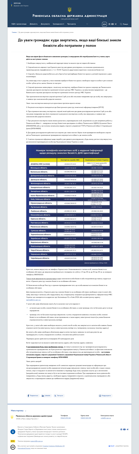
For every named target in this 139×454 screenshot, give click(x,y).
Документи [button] (45, 24)
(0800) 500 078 (86, 418)
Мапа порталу (17, 411)
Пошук (125, 24)
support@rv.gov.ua (36, 441)
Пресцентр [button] (71, 24)
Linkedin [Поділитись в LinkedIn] (47, 395)
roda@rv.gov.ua (106, 418)
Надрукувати (106, 395)
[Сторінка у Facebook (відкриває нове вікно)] (109, 24)
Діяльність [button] (34, 24)
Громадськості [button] (58, 24)
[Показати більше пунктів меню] (87, 24)
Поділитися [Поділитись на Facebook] (34, 395)
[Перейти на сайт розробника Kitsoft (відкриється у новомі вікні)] (111, 446)
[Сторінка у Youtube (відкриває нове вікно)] (112, 24)
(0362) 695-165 (66, 418)
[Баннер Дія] (104, 24)
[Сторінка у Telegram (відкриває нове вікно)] (115, 24)
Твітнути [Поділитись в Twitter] (60, 395)
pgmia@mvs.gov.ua (33, 300)
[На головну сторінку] (69, 13)
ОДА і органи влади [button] (18, 24)
